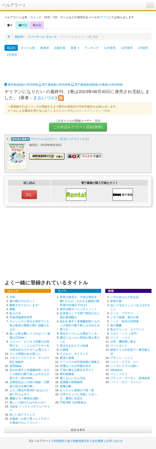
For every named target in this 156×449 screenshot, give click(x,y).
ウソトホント (118, 345)
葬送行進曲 (67, 357)
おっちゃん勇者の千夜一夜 (77, 390)
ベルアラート (14, 5)
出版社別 (59, 47)
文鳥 (12, 297)
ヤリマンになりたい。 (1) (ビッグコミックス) (60, 138)
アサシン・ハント (121, 357)
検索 (37, 25)
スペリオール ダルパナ (42, 36)
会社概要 (97, 441)
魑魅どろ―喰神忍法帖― (25, 398)
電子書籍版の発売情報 (54, 84)
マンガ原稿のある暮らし (25, 353)
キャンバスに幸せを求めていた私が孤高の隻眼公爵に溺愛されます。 (29, 325)
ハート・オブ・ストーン (126, 382)
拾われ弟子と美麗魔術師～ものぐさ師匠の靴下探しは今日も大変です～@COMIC (29, 374)
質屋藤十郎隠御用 (71, 382)
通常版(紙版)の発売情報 (21, 84)
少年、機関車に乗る (123, 341)
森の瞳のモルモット (22, 301)
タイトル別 (28, 47)
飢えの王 (15, 313)
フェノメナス (118, 374)
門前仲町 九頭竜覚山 (73, 402)
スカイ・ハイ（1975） (124, 333)
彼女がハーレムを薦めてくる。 (80, 333)
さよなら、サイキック (74, 353)
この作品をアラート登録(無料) (78, 127)
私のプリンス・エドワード (127, 329)
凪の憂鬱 (116, 325)
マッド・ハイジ (120, 337)
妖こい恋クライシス (22, 414)
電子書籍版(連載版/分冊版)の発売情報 (97, 84)
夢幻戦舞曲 (67, 374)
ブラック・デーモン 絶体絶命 (130, 378)
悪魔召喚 (65, 386)
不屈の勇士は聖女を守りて (77, 370)
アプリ (104, 17)
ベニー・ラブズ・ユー (124, 361)
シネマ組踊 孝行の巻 (124, 317)
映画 (22, 25)
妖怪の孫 (116, 301)
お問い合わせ (114, 441)
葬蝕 (12, 309)
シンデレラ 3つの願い (124, 366)
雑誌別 (19, 36)
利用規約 (59, 441)
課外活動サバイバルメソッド (78, 309)
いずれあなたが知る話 (124, 297)
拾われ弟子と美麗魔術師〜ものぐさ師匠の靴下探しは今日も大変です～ (80, 325)
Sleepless (116, 370)
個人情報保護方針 (78, 441)
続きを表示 (78, 429)
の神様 (64, 349)
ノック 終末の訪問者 (124, 321)
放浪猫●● (16, 366)
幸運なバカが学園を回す (75, 366)
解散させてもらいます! (24, 305)
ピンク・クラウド (121, 313)
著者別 (44, 47)
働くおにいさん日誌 (73, 378)
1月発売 (143, 47)
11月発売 (110, 47)
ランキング (91, 47)
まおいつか (44, 97)
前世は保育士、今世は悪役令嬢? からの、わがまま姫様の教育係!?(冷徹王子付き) (79, 301)
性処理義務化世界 (21, 317)
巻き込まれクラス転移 (74, 345)
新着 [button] (75, 47)
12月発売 (127, 47)
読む (29, 195)
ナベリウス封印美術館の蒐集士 (80, 361)
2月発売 (12, 54)
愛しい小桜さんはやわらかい (28, 402)
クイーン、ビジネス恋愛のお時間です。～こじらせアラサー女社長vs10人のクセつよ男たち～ (30, 345)
